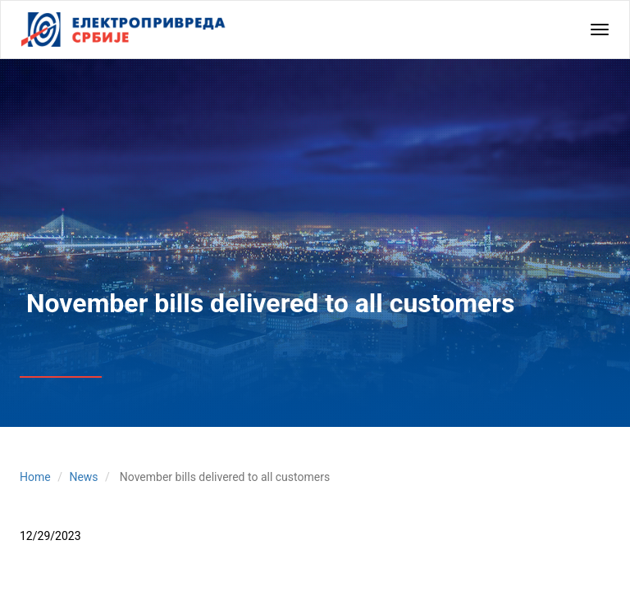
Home (35, 476)
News (83, 476)
